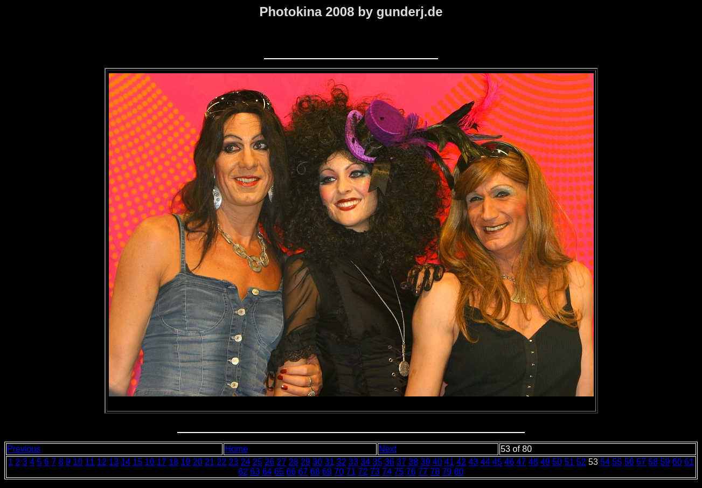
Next (388, 449)
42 (461, 461)
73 (375, 471)
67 (303, 471)
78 (435, 471)
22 (221, 461)
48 (533, 461)
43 (473, 461)
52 (581, 461)
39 (425, 461)
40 (437, 461)
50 (557, 461)
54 (605, 461)
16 (150, 461)
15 (138, 461)
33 (353, 461)
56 (629, 461)
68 (315, 471)
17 (161, 461)
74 (387, 471)
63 (255, 471)
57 (641, 461)
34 (365, 461)
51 (569, 461)
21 (209, 461)
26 (269, 461)
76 (411, 471)
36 (389, 461)
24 (246, 461)
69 (327, 471)
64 (267, 471)
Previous (23, 449)
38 (413, 461)
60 (677, 461)
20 (198, 461)
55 (617, 461)
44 (485, 461)
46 (509, 461)
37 (401, 461)
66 (291, 471)
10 (77, 461)
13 (114, 461)
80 (459, 471)
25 (257, 461)
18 (173, 461)
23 (234, 461)
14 (125, 461)
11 (90, 461)
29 (305, 461)
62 (243, 471)
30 (317, 461)
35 (378, 461)
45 (497, 461)
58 (653, 461)
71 (351, 471)
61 (689, 461)
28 (293, 461)
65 (279, 471)
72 (363, 471)
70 (339, 471)
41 (449, 461)
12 (102, 461)
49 (545, 461)
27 (282, 461)
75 (399, 471)
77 (423, 471)
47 (521, 461)
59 (665, 461)
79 (447, 471)
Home (236, 449)
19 (186, 461)
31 (330, 461)
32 (341, 461)
